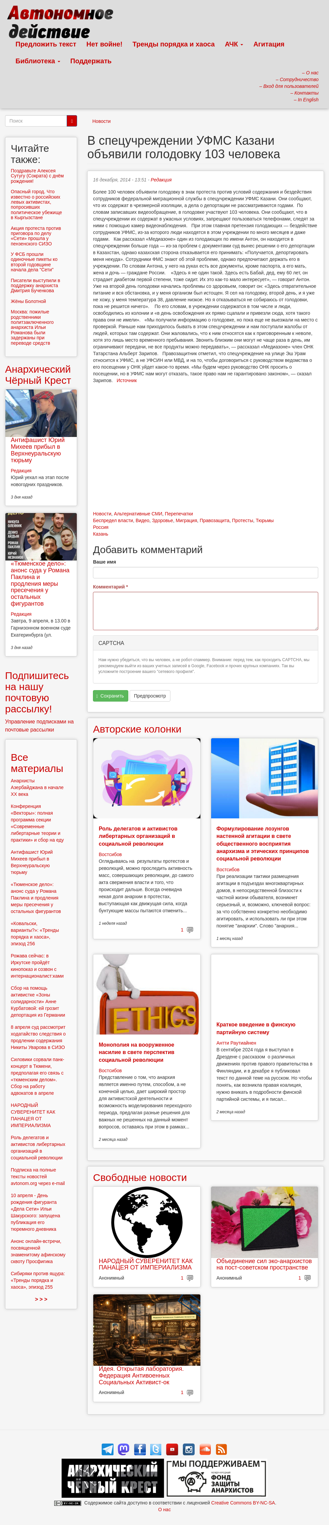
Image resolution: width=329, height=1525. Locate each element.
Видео (143, 520)
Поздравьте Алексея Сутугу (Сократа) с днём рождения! (37, 176)
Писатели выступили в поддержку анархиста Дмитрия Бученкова (35, 286)
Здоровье (162, 520)
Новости (101, 121)
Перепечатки (179, 513)
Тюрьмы (265, 520)
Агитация (268, 44)
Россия (100, 527)
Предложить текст (45, 44)
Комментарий (110, 586)
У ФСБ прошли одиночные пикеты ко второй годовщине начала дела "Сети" (34, 261)
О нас (164, 1509)
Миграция (186, 520)
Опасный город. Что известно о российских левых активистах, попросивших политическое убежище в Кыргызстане (36, 204)
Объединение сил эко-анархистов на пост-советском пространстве (264, 1264)
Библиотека (37, 61)
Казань (100, 534)
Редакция (161, 179)
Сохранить (110, 696)
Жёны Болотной (28, 301)
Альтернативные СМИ (138, 513)
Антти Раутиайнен (236, 1043)
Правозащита (214, 520)
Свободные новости (140, 1177)
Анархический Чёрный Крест (38, 375)
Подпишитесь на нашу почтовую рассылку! (37, 692)
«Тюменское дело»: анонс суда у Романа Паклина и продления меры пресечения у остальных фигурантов (40, 583)
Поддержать (90, 61)
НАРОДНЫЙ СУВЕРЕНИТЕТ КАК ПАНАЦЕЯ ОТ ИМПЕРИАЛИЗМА (146, 1264)
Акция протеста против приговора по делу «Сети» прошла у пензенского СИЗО (36, 236)
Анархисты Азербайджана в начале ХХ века (37, 787)
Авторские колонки (137, 729)
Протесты (242, 520)
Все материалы (37, 763)
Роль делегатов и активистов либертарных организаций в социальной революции (138, 836)
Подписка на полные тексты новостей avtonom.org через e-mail (38, 1176)
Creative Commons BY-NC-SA (243, 1502)
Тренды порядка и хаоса (174, 44)
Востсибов (110, 854)
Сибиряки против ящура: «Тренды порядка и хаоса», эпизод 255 (38, 1280)
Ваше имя (104, 562)
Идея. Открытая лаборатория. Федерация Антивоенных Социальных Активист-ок (141, 1375)
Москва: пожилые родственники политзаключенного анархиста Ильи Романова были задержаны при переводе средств (32, 327)
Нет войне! (105, 44)
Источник (127, 380)
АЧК (234, 44)
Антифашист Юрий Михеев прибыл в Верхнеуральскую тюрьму (38, 450)
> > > (41, 1299)
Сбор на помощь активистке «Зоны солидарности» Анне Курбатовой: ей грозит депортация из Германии (38, 1001)
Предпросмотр (150, 696)
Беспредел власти (113, 520)
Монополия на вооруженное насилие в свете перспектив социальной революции (136, 1052)
